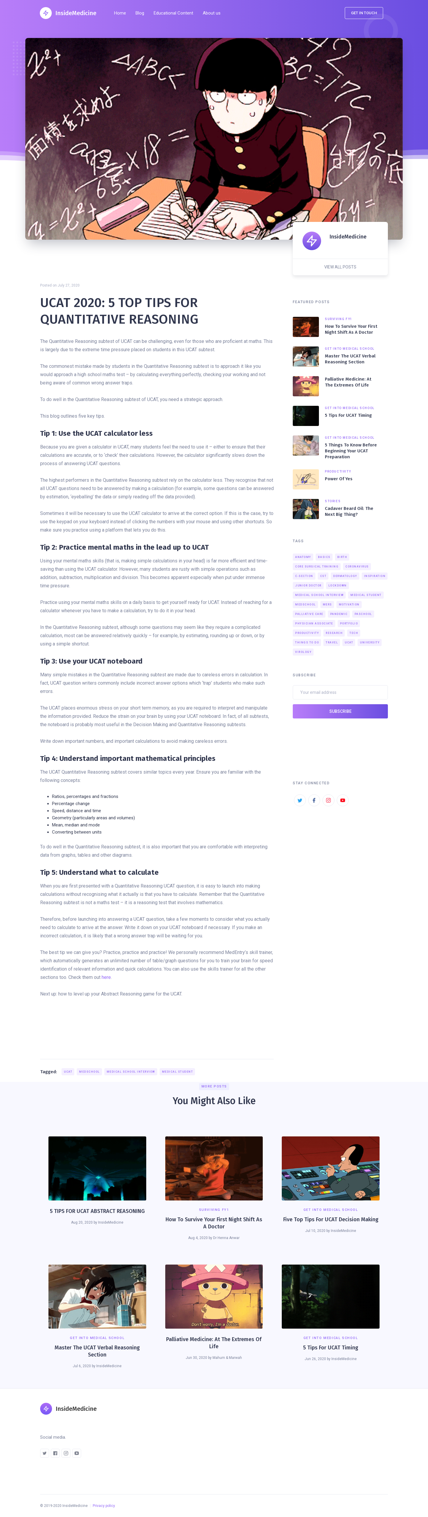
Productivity (307, 633)
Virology (303, 652)
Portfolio (349, 623)
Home (120, 13)
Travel (332, 642)
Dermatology (345, 576)
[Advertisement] (157, 1039)
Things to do (307, 642)
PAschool (363, 614)
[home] (68, 13)
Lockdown (337, 585)
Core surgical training (317, 566)
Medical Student (177, 1071)
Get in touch (364, 13)
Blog (140, 13)
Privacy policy (104, 1506)
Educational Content (173, 13)
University (370, 642)
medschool (89, 1071)
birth (342, 557)
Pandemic (339, 614)
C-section (304, 576)
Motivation (349, 604)
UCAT (68, 1071)
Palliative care (309, 614)
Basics (324, 557)
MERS (327, 604)
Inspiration (375, 576)
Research (334, 633)
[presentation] (338, 734)
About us (212, 13)
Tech (354, 633)
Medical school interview (131, 1071)
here (106, 977)
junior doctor (308, 585)
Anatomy (303, 557)
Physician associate (314, 623)
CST (323, 576)
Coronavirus (357, 566)
